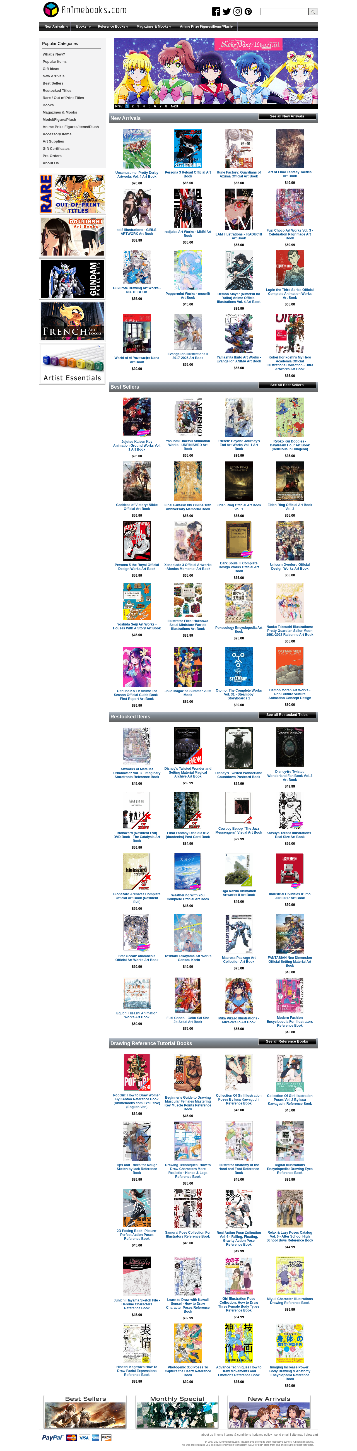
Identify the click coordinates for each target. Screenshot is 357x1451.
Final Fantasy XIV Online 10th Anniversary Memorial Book (188, 507)
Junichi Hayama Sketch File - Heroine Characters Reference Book (137, 1304)
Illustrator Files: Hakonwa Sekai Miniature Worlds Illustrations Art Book (188, 625)
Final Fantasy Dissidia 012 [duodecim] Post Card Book (188, 835)
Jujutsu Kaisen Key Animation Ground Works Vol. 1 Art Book (137, 445)
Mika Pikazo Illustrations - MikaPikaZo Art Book (238, 1020)
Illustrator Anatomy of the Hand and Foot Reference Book (238, 1169)
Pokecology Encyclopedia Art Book (238, 630)
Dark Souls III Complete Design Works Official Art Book (239, 567)
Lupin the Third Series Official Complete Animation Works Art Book (290, 294)
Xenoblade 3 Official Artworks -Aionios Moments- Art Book (188, 567)
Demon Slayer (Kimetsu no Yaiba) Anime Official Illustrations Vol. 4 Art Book (238, 298)
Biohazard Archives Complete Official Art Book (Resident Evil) (137, 898)
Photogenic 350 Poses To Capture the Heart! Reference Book (188, 1371)
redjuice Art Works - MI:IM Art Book (188, 234)
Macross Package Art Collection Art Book (239, 960)
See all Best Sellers (286, 385)
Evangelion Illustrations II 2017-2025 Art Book (188, 356)
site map (297, 1434)
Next (174, 106)
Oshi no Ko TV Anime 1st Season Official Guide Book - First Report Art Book (137, 695)
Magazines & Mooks (152, 26)
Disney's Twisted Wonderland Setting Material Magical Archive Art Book (188, 772)
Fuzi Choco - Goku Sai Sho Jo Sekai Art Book (188, 1020)
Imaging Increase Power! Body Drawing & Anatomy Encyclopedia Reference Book (289, 1373)
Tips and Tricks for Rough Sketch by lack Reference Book (137, 1169)
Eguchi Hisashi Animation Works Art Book (137, 1015)
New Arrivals (55, 26)
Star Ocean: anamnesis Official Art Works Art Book (136, 958)
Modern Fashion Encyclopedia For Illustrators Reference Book (290, 1022)
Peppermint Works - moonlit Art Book (188, 296)
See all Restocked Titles (287, 715)
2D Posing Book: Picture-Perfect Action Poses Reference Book (137, 1235)
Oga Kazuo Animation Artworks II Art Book (238, 893)
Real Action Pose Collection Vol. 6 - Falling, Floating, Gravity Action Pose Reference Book (239, 1239)
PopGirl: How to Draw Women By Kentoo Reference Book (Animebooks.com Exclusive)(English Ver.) (137, 1101)
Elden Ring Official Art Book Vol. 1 (238, 507)
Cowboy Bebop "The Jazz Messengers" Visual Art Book (239, 830)
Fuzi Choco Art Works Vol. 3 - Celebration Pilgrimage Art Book (290, 234)
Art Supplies (53, 141)
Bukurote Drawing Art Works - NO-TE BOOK (137, 290)
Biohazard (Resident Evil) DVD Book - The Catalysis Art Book (137, 837)
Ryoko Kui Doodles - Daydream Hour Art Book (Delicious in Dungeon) (290, 445)
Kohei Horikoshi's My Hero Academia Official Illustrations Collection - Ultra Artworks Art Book (290, 363)
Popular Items (55, 61)
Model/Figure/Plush (59, 119)
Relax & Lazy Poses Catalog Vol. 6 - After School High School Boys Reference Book (290, 1236)
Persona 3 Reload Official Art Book (188, 174)
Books (81, 26)
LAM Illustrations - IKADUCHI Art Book (239, 236)
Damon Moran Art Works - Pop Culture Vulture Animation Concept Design (290, 694)
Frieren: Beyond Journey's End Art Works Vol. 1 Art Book (239, 445)
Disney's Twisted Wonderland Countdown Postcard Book (238, 775)
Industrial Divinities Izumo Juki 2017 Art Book (290, 896)
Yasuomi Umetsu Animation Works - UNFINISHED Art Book (188, 445)
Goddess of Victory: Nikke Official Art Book (137, 507)
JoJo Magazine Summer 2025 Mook (188, 693)
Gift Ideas (51, 69)
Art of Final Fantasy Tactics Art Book (290, 174)
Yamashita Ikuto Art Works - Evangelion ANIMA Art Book (239, 359)
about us (207, 1434)
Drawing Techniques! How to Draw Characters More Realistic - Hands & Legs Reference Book (188, 1171)
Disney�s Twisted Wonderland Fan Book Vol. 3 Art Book (289, 776)
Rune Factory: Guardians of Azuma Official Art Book (239, 174)
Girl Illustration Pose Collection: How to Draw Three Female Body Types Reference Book (238, 1304)
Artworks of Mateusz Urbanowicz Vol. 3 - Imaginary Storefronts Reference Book (136, 773)
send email (281, 1434)
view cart (312, 1434)
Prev (118, 106)
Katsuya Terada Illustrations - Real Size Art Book (290, 835)
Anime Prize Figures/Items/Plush (206, 26)
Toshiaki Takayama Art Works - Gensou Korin (188, 958)
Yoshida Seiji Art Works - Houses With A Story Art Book (137, 626)
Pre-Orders (52, 156)
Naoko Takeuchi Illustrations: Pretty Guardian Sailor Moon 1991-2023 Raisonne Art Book (289, 631)
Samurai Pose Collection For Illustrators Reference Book (188, 1234)
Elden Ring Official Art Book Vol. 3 (289, 507)
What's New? (54, 54)
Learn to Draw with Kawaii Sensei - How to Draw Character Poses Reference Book (188, 1305)
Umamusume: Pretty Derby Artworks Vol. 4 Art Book (136, 175)
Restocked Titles (57, 90)
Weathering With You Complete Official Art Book (188, 897)
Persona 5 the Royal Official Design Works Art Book (137, 567)
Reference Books (111, 26)
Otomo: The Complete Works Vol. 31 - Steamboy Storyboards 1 (239, 694)
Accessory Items (57, 134)
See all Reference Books (287, 1041)
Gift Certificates (56, 148)
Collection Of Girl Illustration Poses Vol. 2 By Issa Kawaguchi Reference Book (290, 1100)
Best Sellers (53, 83)
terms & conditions (238, 1434)
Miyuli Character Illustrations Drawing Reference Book (290, 1301)
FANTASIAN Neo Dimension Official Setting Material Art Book (290, 962)
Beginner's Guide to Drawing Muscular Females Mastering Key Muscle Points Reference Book (188, 1103)
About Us (51, 163)
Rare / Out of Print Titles (63, 98)
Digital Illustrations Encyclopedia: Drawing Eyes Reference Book (290, 1169)
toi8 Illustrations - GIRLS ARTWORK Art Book (136, 232)
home (219, 1434)
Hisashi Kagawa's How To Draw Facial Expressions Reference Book (136, 1371)
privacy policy (263, 1434)
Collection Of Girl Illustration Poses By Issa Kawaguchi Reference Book (239, 1099)
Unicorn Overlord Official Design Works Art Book (290, 567)
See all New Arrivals (287, 116)
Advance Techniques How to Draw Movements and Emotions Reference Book (238, 1371)
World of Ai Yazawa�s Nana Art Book (137, 360)
